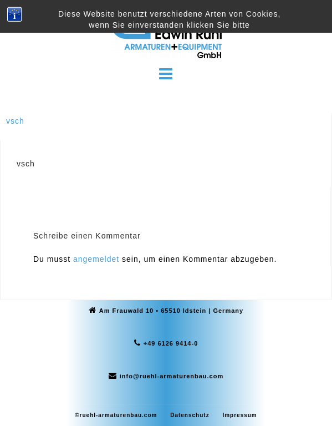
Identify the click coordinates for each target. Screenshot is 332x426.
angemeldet (96, 259)
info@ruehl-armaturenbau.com (171, 376)
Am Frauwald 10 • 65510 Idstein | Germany (171, 310)
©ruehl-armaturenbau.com (116, 415)
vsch (15, 120)
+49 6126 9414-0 (171, 343)
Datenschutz (189, 415)
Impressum (239, 415)
